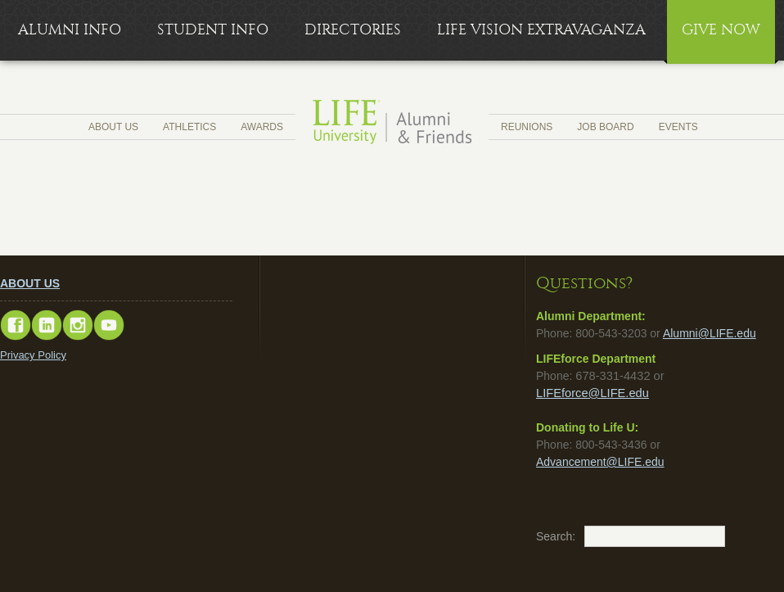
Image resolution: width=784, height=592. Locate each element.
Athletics (189, 127)
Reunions (526, 127)
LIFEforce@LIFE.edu (592, 393)
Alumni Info (69, 29)
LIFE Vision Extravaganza (541, 29)
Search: (544, 536)
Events (678, 127)
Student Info (212, 29)
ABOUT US (30, 283)
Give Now (721, 29)
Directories (352, 29)
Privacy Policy (33, 355)
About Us (113, 127)
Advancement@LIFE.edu (600, 461)
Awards (262, 127)
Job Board (605, 127)
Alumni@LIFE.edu (709, 333)
